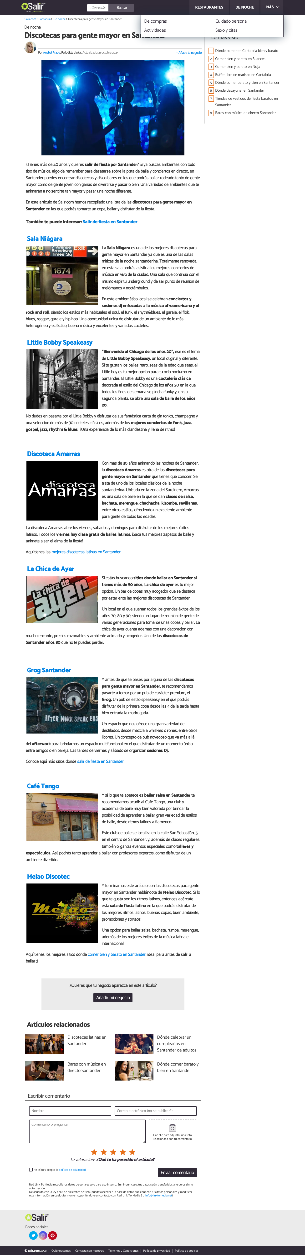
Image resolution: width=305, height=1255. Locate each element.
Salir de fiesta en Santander (110, 222)
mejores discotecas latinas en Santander (86, 552)
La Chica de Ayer (50, 569)
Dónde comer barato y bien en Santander (247, 82)
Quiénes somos (61, 1251)
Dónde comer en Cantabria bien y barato (246, 51)
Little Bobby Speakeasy (59, 342)
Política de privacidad (156, 1251)
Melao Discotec (48, 877)
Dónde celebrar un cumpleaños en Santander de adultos (176, 1044)
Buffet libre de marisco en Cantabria (243, 75)
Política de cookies (186, 1251)
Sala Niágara (44, 239)
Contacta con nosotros (89, 1251)
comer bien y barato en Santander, (117, 954)
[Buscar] (131, 8)
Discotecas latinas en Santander (87, 1040)
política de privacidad (72, 1169)
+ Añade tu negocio (189, 53)
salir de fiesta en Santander (100, 761)
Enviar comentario (177, 1172)
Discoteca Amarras (53, 454)
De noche (59, 19)
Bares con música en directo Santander (245, 113)
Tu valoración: (82, 1160)
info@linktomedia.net (158, 1195)
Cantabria (37, 12)
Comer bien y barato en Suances (240, 59)
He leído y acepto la (60, 1170)
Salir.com (30, 19)
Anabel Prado (51, 52)
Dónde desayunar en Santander (239, 90)
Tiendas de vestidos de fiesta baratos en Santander (246, 101)
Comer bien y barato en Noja (237, 67)
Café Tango (43, 786)
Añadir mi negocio (113, 998)
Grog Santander (49, 670)
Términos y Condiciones (123, 1251)
